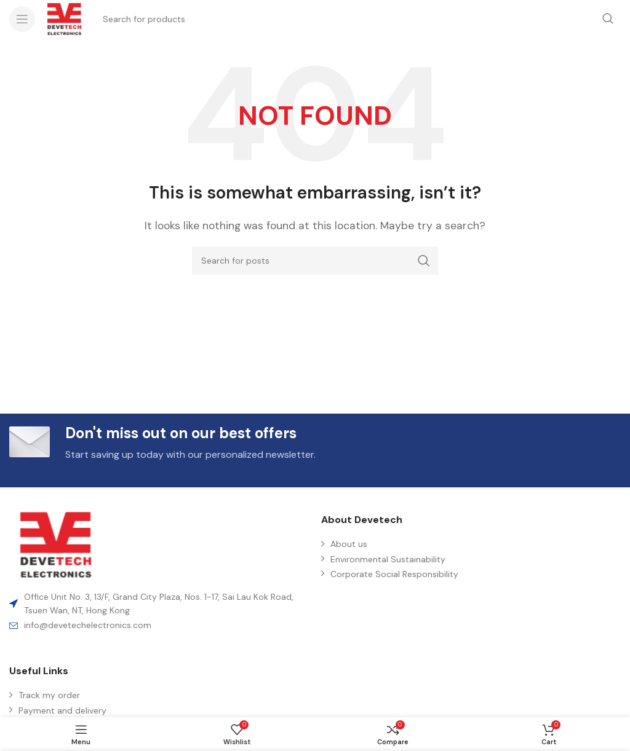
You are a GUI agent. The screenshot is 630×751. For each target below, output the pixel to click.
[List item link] (159, 625)
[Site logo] (64, 18)
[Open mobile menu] (22, 19)
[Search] (315, 260)
